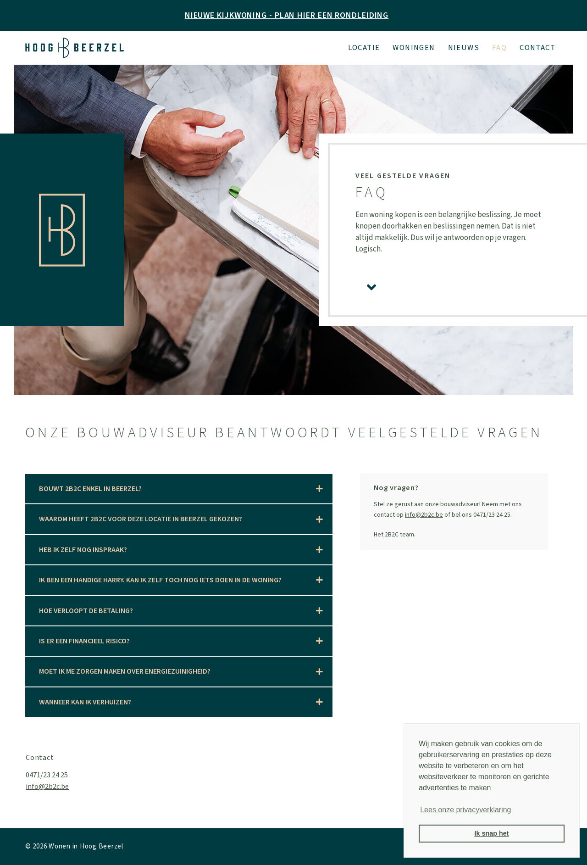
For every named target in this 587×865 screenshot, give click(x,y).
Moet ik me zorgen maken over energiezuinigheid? (124, 671)
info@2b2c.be (424, 514)
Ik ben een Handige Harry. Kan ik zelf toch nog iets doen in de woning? (160, 580)
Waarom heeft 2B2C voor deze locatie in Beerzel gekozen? (140, 519)
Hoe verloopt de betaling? (86, 611)
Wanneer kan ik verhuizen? (85, 702)
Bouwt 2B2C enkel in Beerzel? (90, 489)
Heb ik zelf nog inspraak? (83, 550)
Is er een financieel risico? (84, 641)
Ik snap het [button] (491, 833)
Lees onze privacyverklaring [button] (465, 810)
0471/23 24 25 (47, 775)
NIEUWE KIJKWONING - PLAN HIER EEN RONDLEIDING (287, 15)
